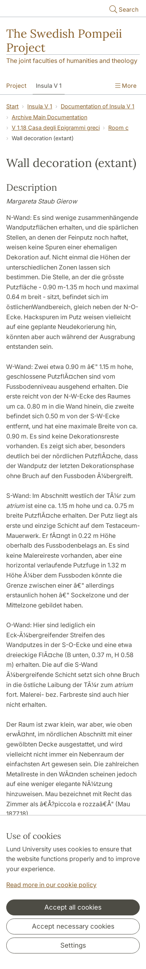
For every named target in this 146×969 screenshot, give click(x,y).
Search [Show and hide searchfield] (123, 9)
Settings (73, 945)
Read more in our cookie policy (51, 885)
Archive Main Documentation (49, 117)
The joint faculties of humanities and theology (71, 60)
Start (12, 106)
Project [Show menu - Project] (16, 85)
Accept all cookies (73, 907)
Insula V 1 (39, 106)
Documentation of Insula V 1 (97, 106)
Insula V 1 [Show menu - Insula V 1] (49, 85)
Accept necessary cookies (73, 926)
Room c (118, 127)
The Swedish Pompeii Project (64, 40)
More (126, 85)
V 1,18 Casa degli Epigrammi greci (56, 127)
